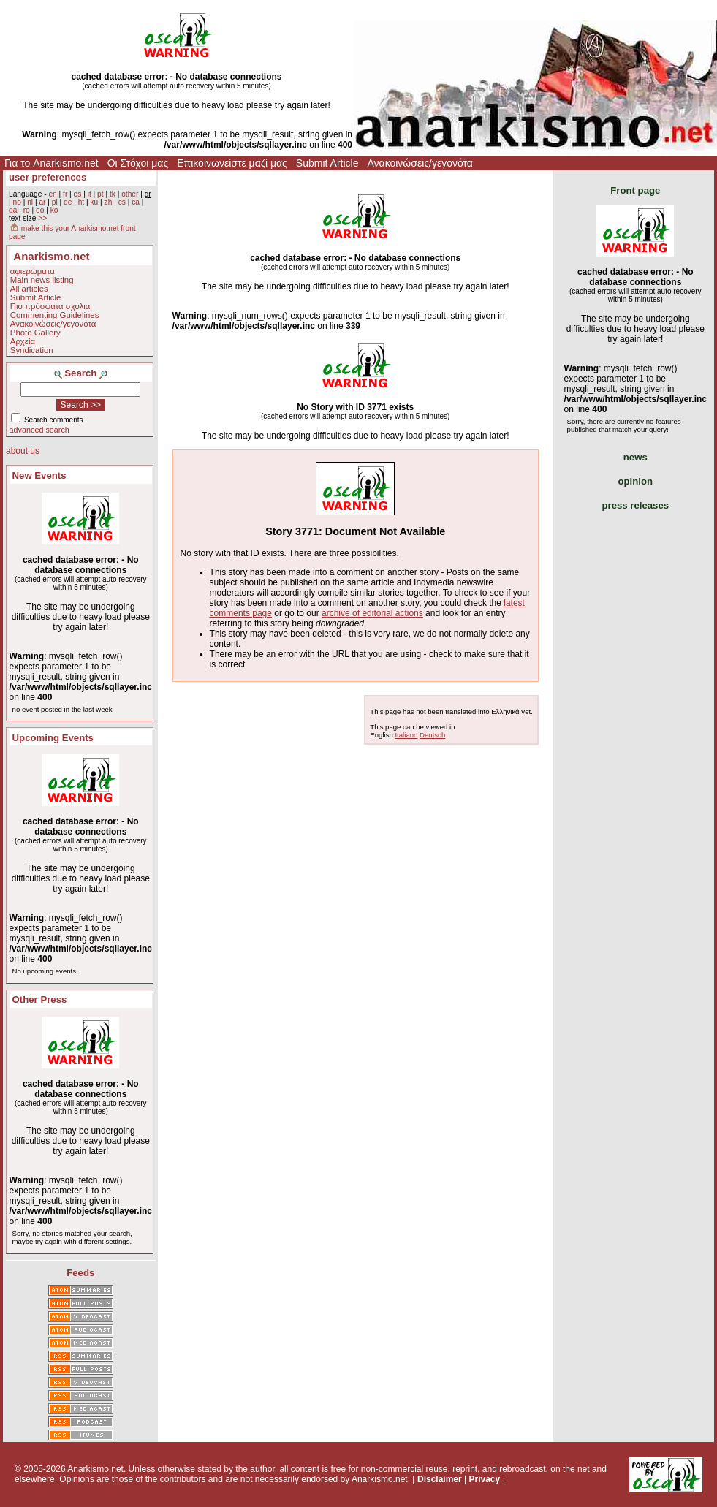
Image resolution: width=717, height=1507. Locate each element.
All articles (29, 288)
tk (112, 194)
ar (42, 202)
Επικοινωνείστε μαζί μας (232, 163)
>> (42, 218)
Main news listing (42, 280)
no (16, 202)
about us (22, 451)
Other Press (39, 999)
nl (30, 202)
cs (122, 202)
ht (81, 202)
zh (109, 202)
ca (136, 202)
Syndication (31, 350)
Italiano (406, 735)
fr (65, 194)
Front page (635, 190)
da (13, 210)
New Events (39, 475)
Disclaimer (439, 1479)
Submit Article (327, 163)
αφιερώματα (32, 271)
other (129, 194)
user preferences (47, 177)
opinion (635, 481)
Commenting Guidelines (54, 315)
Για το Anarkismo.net (51, 163)
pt (100, 194)
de (68, 202)
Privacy (484, 1479)
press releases (635, 505)
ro (26, 210)
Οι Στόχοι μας (137, 163)
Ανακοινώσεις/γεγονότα (420, 163)
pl (55, 202)
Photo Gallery (35, 332)
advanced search (39, 429)
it (89, 194)
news (635, 457)
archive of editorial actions (372, 613)
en (52, 194)
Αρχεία (22, 341)
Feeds (80, 1272)
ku (94, 202)
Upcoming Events (53, 737)
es (78, 194)
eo (40, 210)
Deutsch (432, 735)
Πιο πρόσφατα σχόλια (50, 306)
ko (54, 210)
